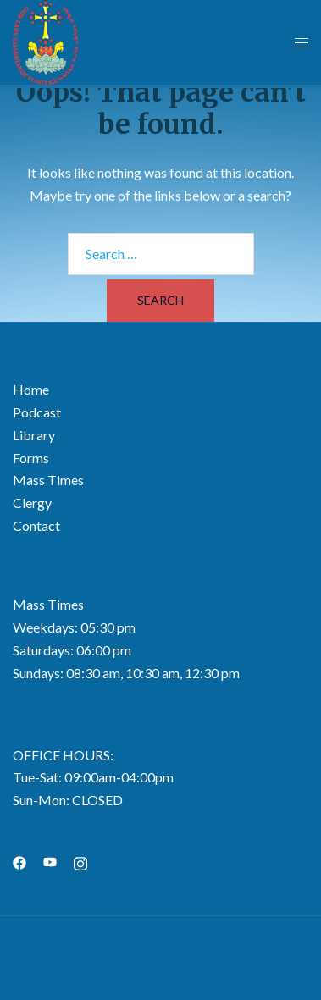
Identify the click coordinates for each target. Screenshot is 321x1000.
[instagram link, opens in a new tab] (80, 861)
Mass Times (48, 480)
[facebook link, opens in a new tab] (19, 861)
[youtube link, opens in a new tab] (50, 861)
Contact (36, 525)
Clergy (32, 502)
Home (31, 389)
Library (34, 435)
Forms (31, 458)
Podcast (37, 412)
